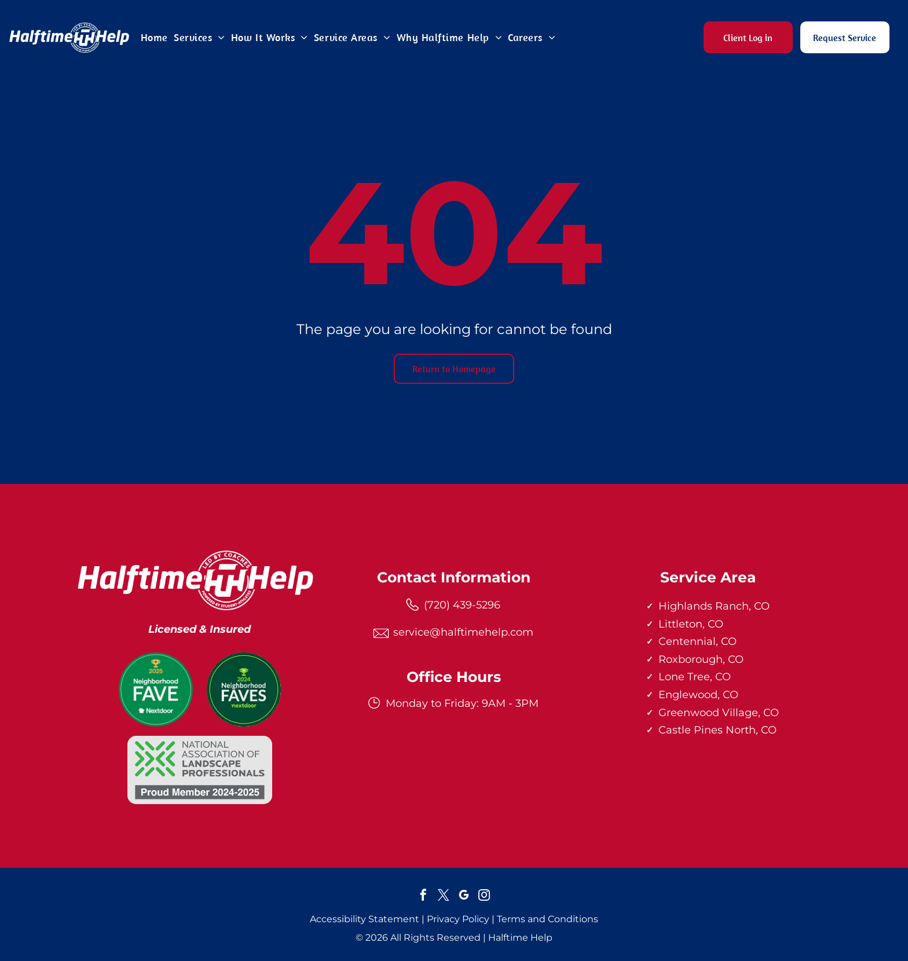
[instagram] (484, 896)
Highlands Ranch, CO (714, 606)
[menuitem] (154, 37)
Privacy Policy (458, 919)
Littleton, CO (690, 624)
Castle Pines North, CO (717, 730)
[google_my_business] (464, 896)
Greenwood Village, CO (718, 712)
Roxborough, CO (701, 659)
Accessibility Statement (364, 919)
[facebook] (423, 896)
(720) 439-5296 (462, 605)
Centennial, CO (697, 641)
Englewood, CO (698, 694)
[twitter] (443, 896)
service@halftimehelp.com (463, 632)
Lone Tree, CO (694, 676)
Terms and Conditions (547, 919)
